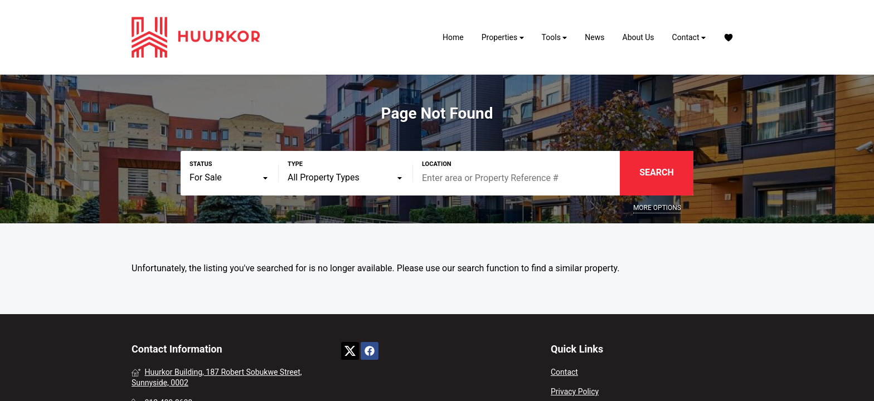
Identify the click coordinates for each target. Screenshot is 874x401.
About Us (638, 37)
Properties (503, 37)
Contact (689, 37)
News (594, 37)
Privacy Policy (575, 391)
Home (453, 37)
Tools (554, 37)
